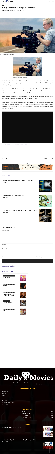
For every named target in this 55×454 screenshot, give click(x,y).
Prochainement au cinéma (9, 275)
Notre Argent (7, 302)
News (3, 5)
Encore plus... (7, 176)
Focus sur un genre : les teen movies (11, 427)
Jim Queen (6, 277)
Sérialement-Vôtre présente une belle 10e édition (18, 180)
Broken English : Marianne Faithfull (9, 295)
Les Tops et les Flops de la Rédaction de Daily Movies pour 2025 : (19, 440)
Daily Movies (6, 10)
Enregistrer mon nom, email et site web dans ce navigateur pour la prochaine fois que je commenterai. (27, 257)
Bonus (27, 424)
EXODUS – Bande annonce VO (9, 144)
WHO (5, 286)
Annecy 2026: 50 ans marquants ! (13, 195)
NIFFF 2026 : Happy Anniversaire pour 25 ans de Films (20, 210)
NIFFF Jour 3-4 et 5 (48, 158)
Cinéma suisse (6, 301)
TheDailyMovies (23, 144)
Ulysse (5, 311)
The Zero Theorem (6, 158)
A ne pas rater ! (8, 271)
